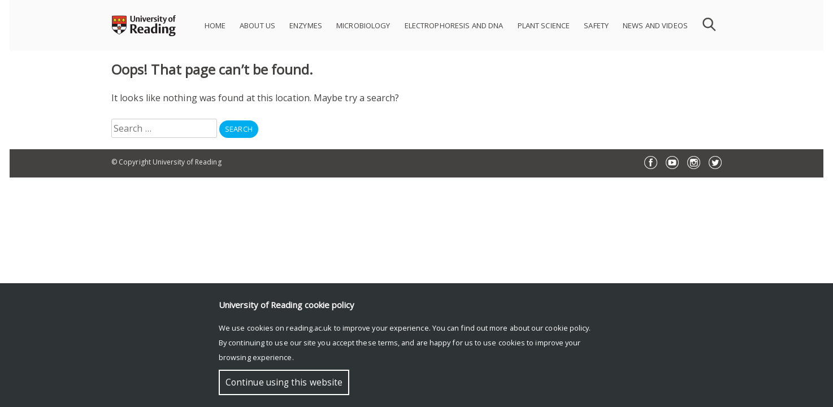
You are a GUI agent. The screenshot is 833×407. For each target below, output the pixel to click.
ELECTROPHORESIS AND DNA (454, 25)
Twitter (715, 162)
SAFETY (596, 25)
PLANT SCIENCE (544, 25)
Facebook (650, 162)
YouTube (672, 162)
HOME (215, 25)
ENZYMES (305, 25)
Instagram (693, 162)
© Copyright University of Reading (166, 162)
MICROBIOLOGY (363, 25)
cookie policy (567, 328)
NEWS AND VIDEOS (655, 25)
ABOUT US (257, 25)
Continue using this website (283, 382)
